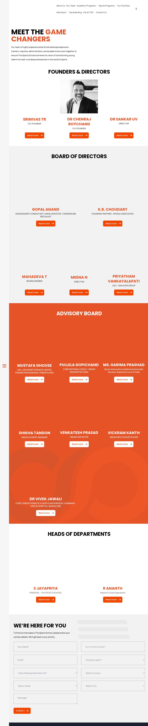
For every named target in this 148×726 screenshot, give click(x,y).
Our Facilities (123, 5)
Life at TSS (89, 12)
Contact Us (101, 12)
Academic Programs (87, 5)
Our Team (70, 5)
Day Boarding (75, 12)
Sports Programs (107, 5)
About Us (60, 5)
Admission (62, 12)
